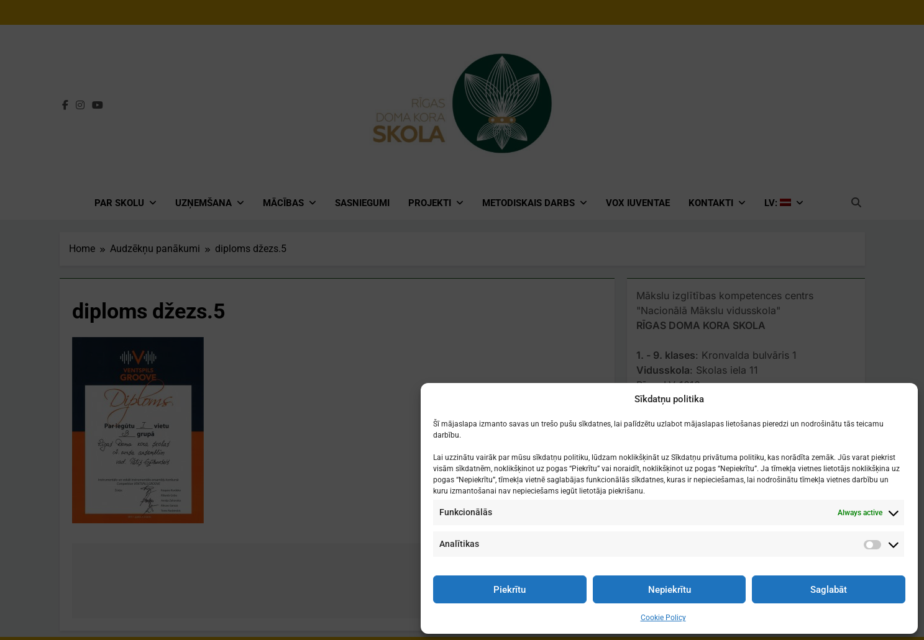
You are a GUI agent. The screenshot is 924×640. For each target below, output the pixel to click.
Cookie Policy (663, 617)
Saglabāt (828, 589)
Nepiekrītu (669, 589)
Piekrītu (509, 589)
